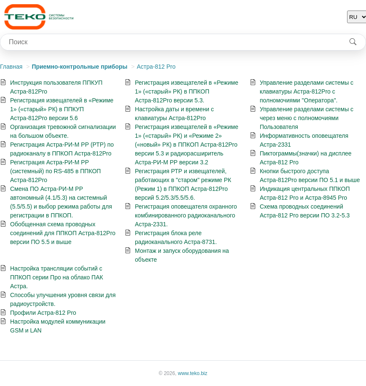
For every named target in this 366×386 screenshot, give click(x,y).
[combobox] (170, 42)
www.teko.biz (192, 373)
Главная (11, 66)
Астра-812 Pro (156, 66)
